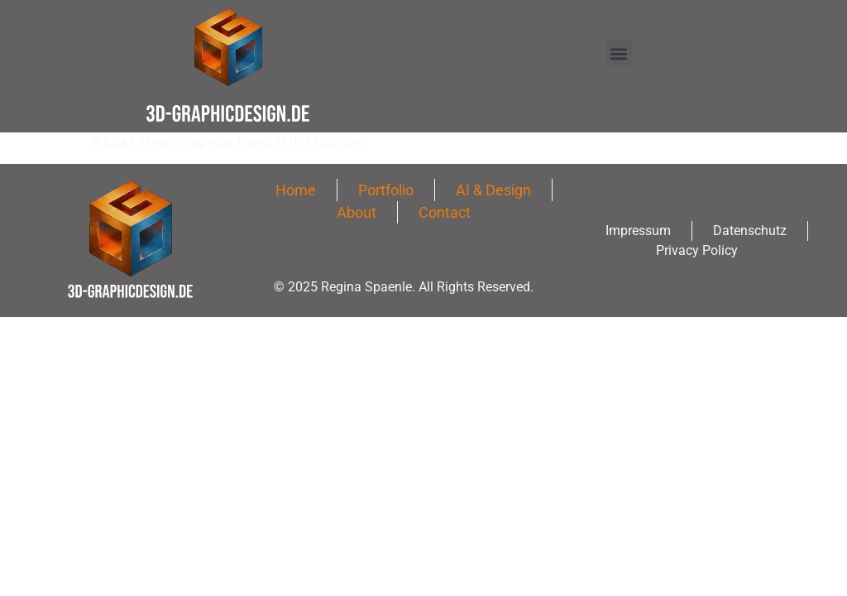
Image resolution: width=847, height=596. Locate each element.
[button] (619, 53)
